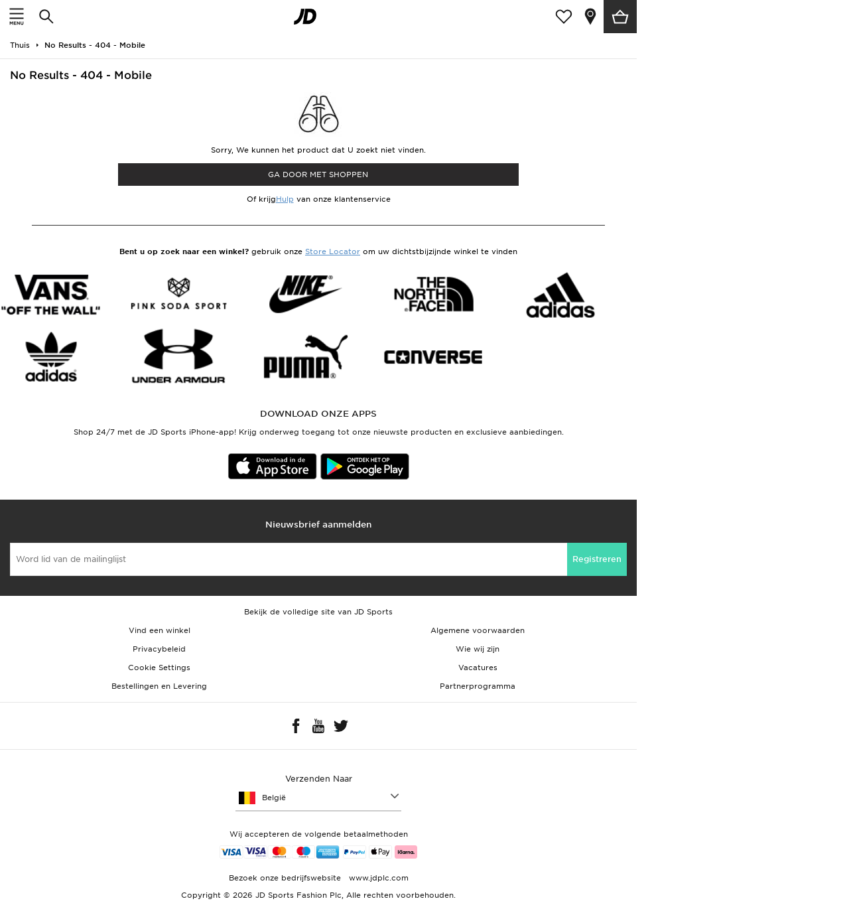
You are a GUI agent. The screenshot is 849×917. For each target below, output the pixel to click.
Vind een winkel (159, 630)
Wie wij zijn (477, 649)
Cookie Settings (159, 667)
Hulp (285, 199)
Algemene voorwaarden (477, 630)
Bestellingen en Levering (159, 686)
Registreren (596, 559)
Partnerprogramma (477, 686)
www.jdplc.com (377, 877)
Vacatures (477, 667)
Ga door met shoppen (318, 174)
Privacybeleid (159, 649)
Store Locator (332, 251)
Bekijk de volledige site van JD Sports (318, 611)
